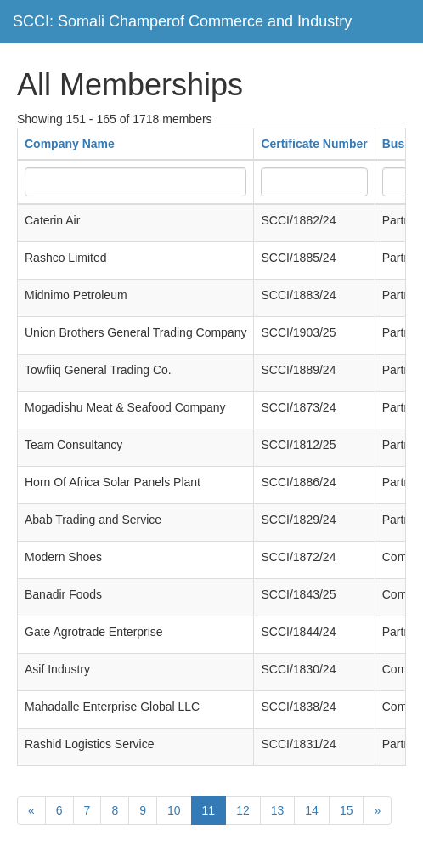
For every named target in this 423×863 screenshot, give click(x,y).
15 (346, 810)
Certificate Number (314, 143)
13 (278, 810)
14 (312, 810)
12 (243, 810)
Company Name (70, 143)
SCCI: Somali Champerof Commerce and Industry (182, 21)
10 (174, 810)
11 (209, 810)
